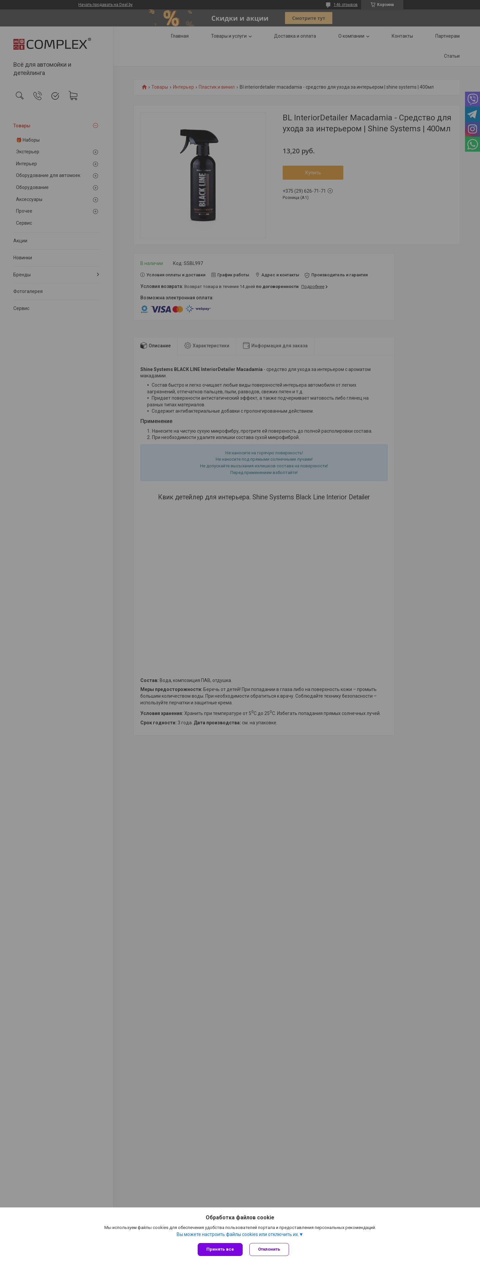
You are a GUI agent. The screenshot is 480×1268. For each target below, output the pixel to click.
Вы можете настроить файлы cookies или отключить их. (238, 1234)
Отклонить (269, 1249)
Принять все (220, 1249)
